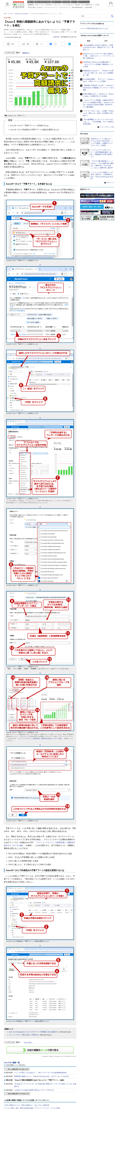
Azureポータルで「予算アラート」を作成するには (29, 125)
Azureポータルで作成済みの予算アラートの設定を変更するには (34, 130)
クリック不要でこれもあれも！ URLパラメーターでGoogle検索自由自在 (40, 1072)
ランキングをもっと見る (106, 127)
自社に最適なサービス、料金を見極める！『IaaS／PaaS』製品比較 (27, 1105)
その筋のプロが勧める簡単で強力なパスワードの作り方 (34, 1090)
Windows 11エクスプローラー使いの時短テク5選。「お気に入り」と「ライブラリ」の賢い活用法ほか (98, 56)
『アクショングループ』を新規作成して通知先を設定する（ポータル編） (39, 738)
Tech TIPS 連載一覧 (12, 1063)
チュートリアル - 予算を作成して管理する (24, 1035)
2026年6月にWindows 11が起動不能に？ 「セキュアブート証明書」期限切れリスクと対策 (98, 64)
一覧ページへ (110, 182)
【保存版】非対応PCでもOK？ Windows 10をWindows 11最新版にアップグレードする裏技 (98, 88)
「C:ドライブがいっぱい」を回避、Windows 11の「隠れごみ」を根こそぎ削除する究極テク (98, 113)
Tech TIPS (28, 1043)
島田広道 (57, 37)
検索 (112, 16)
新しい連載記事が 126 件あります (18, 1069)
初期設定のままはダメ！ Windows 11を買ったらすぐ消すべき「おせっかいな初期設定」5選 (98, 73)
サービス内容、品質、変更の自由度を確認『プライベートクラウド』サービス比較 (32, 1108)
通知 (28, 44)
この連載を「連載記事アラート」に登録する (40, 1049)
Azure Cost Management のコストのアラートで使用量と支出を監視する (33, 1032)
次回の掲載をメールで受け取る (15, 1065)
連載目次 (26, 53)
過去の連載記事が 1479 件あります (18, 1094)
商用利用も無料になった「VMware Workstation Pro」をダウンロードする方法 (41, 1076)
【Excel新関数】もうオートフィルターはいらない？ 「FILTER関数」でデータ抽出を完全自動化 (98, 122)
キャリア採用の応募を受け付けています (94, 28)
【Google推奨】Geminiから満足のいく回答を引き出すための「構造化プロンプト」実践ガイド (98, 47)
